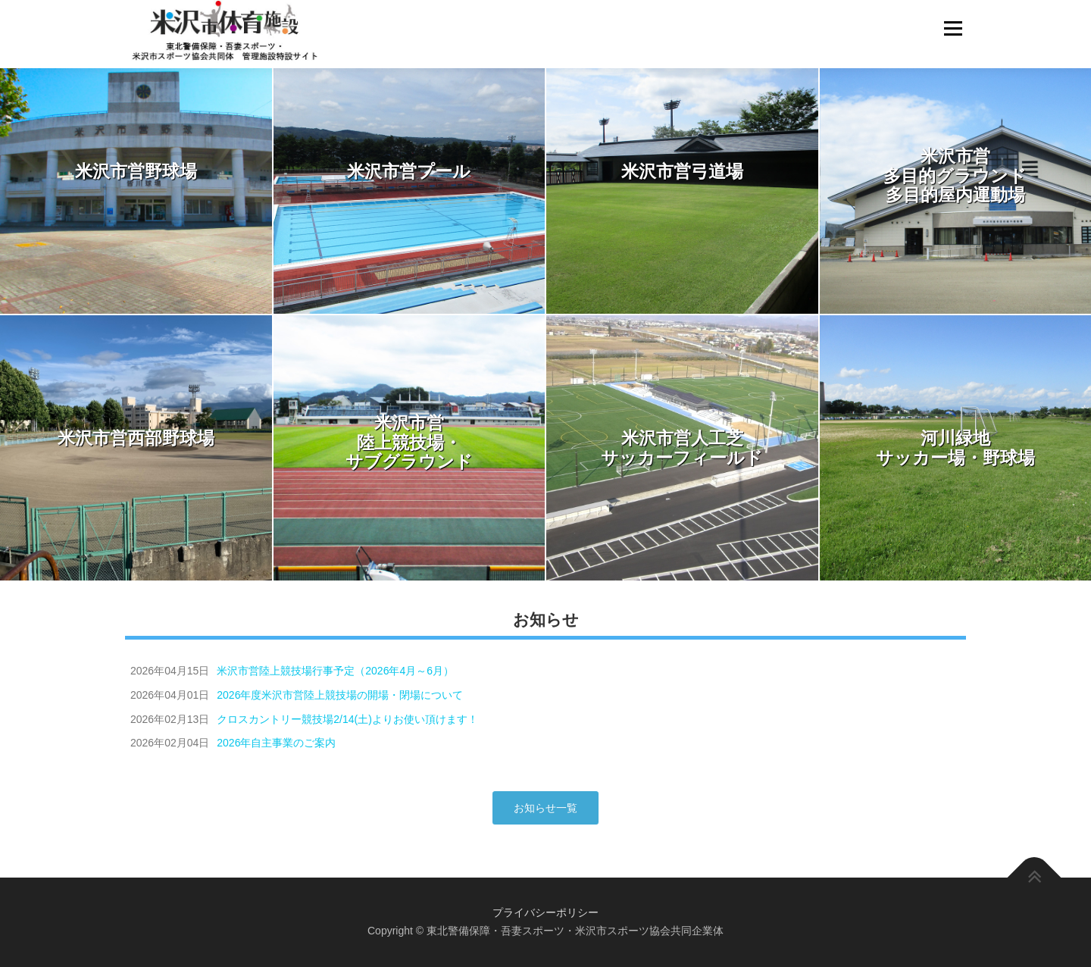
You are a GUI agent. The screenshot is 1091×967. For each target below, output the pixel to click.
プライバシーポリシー (545, 912)
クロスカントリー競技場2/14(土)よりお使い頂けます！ (347, 719)
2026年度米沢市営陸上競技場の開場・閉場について (340, 695)
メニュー (952, 28)
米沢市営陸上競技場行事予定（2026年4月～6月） (335, 671)
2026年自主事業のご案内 (276, 743)
